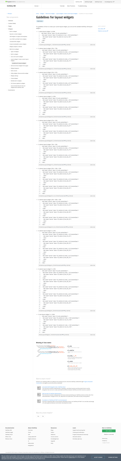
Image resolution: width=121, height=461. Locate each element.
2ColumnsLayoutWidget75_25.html (48, 164)
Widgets (42, 13)
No (43, 416)
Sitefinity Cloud (8, 434)
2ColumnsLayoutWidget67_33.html (48, 140)
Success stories (54, 436)
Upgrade (53, 441)
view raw (92, 44)
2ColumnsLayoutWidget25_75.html (48, 68)
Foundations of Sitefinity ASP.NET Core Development (54, 400)
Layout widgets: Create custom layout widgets (67, 13)
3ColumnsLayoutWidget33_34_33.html (49, 196)
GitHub (68, 44)
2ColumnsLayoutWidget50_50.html (48, 116)
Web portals (31, 443)
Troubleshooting (82, 6)
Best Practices (71, 6)
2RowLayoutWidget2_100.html (47, 334)
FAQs (52, 443)
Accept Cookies (98, 457)
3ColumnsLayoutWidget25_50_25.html (49, 227)
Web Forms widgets (50, 13)
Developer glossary (77, 439)
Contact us (104, 440)
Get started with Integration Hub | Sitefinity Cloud (53, 387)
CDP (29, 434)
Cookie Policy (72, 457)
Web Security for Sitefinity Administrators (52, 393)
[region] (67, 37)
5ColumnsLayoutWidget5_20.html (48, 310)
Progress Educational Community (80, 434)
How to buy (104, 438)
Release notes (8, 439)
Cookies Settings (113, 457)
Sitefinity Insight (9, 432)
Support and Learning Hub (79, 430)
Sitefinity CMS (8, 430)
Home (37, 13)
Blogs (52, 430)
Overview (30, 430)
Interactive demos (77, 436)
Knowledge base (55, 439)
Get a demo (101, 28)
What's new (8, 436)
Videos (52, 432)
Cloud (29, 432)
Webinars (53, 434)
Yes (38, 416)
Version (37, 6)
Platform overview (103, 31)
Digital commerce (32, 439)
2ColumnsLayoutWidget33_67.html (48, 92)
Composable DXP (32, 436)
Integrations (31, 445)
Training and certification (78, 432)
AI (28, 441)
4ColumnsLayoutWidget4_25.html (48, 265)
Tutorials (62, 6)
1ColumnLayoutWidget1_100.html (48, 44)
